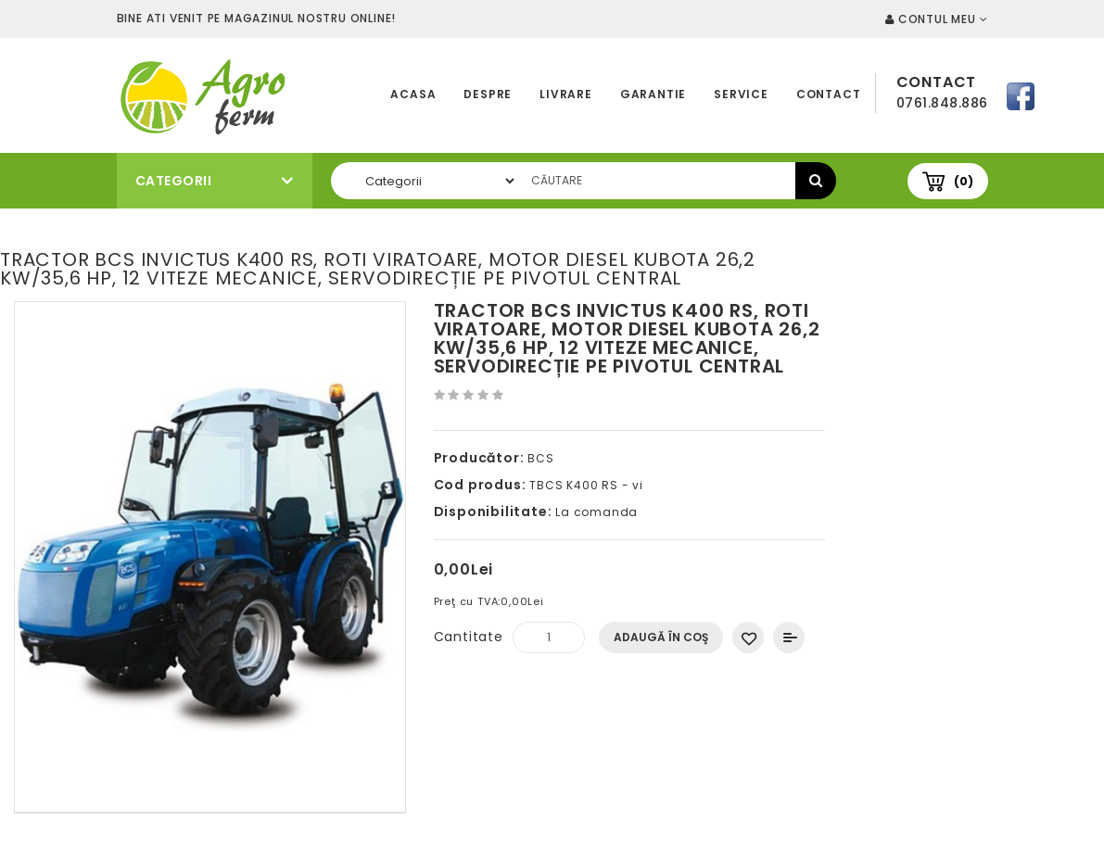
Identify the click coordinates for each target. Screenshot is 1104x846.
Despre (487, 94)
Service (741, 94)
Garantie (653, 94)
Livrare (565, 94)
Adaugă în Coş (661, 637)
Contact (828, 94)
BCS (540, 458)
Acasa (413, 94)
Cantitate (468, 636)
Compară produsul (789, 637)
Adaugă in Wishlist (748, 637)
